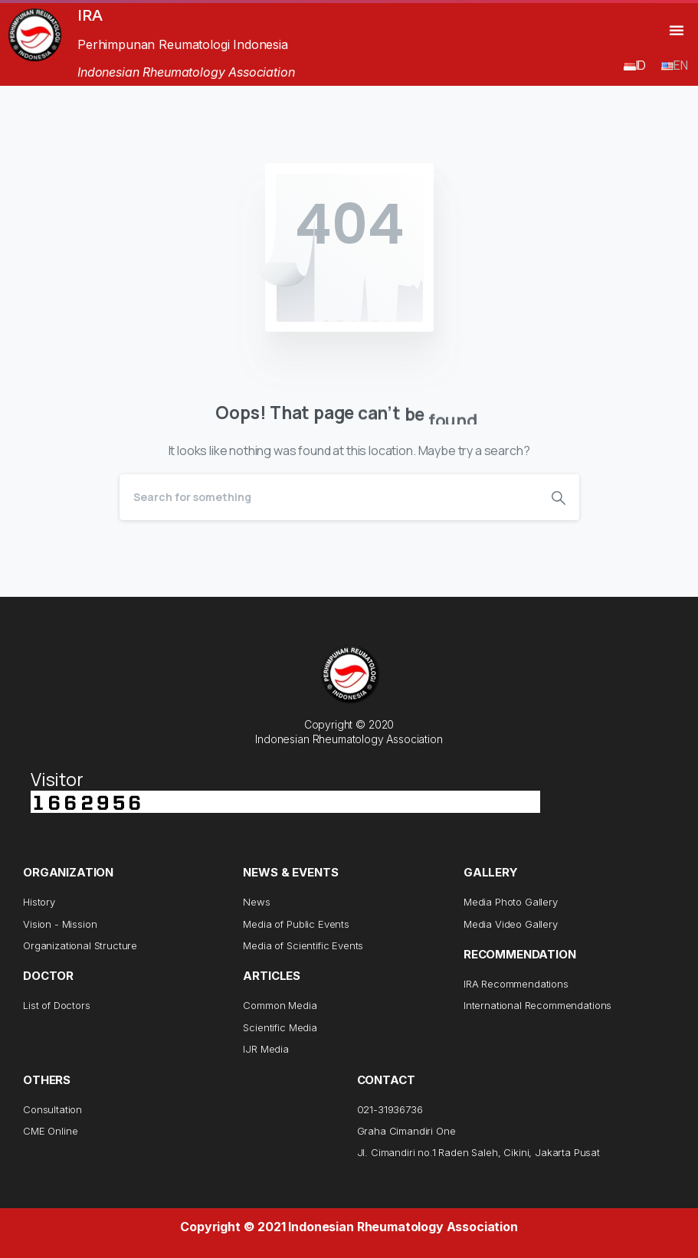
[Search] (329, 497)
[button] (676, 29)
